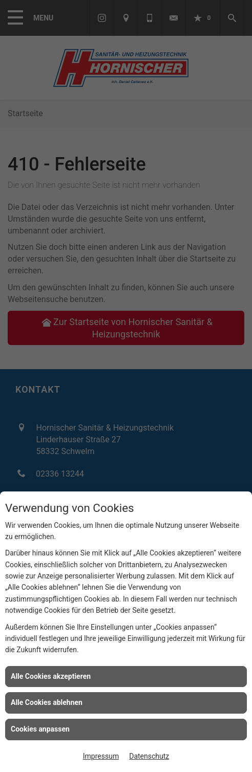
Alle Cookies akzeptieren (51, 676)
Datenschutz (149, 756)
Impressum (101, 756)
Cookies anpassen (40, 729)
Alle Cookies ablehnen (46, 702)
